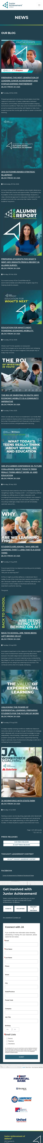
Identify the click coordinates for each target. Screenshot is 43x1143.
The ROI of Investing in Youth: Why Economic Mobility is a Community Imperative (20, 398)
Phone (7, 966)
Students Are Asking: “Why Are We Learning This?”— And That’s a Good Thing (21, 549)
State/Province (10, 991)
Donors (10, 1038)
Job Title (8, 1017)
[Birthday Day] (16, 1029)
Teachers (11, 1041)
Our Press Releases (21, 842)
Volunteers (11, 1043)
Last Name (8, 957)
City (6, 983)
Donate (8, 908)
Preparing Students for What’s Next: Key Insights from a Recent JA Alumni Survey (20, 262)
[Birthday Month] (8, 1029)
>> (41, 832)
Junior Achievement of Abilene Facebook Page (18, 875)
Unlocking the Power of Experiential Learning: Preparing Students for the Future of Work (20, 710)
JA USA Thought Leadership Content (21, 859)
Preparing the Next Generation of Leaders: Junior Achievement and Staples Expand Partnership (20, 80)
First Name (8, 949)
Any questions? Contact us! (12, 917)
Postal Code (9, 1000)
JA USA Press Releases (21, 845)
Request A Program (33, 908)
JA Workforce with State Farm (18, 801)
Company (8, 1008)
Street (7, 974)
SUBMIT (21, 1057)
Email (7, 940)
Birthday (8, 1025)
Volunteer (20, 908)
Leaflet (23, 1067)
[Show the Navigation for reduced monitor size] (39, 5)
